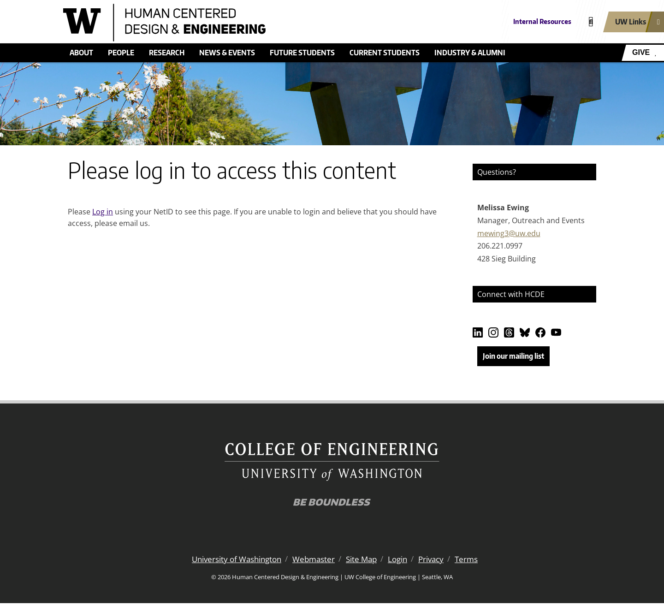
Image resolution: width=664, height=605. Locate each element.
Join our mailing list (513, 356)
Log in (102, 212)
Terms (475, 561)
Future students (302, 52)
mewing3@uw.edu (508, 233)
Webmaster (313, 561)
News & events (227, 52)
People (121, 52)
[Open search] (591, 22)
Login (402, 561)
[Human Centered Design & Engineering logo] (264, 23)
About (81, 52)
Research (166, 52)
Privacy (438, 561)
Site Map (364, 561)
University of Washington (231, 561)
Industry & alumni (469, 52)
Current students (385, 52)
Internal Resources (542, 21)
